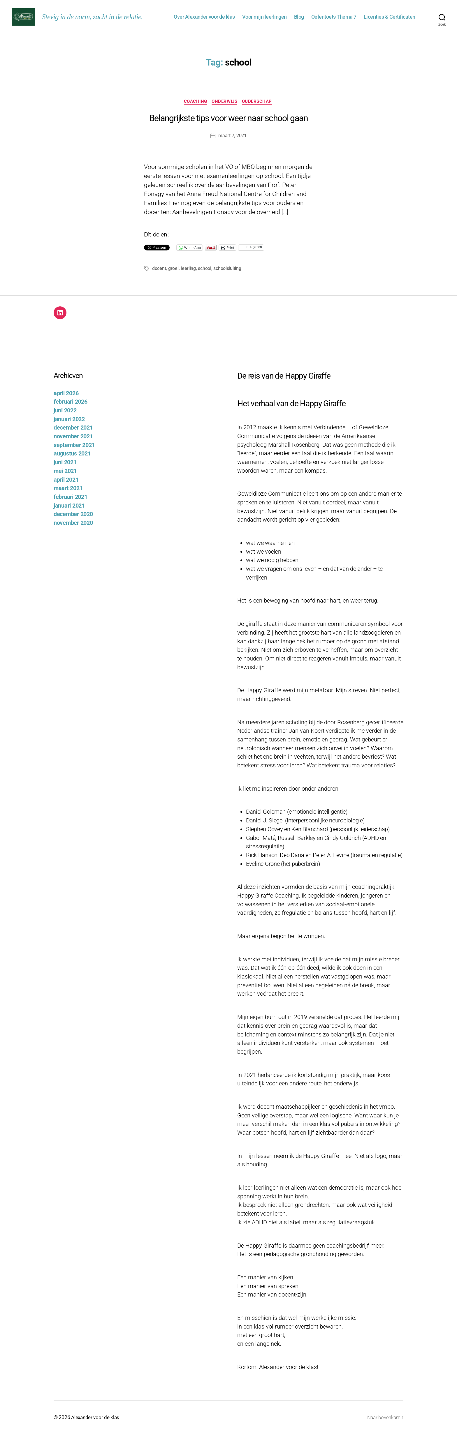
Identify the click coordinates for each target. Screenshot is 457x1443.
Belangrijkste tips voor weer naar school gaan (228, 128)
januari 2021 (69, 515)
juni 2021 (65, 471)
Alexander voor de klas (96, 1426)
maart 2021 (68, 497)
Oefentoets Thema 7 (333, 21)
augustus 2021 (72, 463)
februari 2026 (70, 411)
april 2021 (66, 489)
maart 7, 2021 (232, 145)
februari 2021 (70, 506)
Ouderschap (259, 111)
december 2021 (73, 437)
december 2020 (73, 523)
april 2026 (66, 402)
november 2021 (73, 445)
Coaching (194, 111)
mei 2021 (65, 480)
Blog (299, 21)
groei (173, 278)
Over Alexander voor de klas (204, 21)
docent (159, 278)
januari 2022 (69, 428)
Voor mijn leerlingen (264, 21)
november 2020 (73, 532)
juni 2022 (65, 419)
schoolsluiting (227, 278)
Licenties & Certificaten (389, 21)
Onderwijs (225, 111)
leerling (188, 278)
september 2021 (74, 454)
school (204, 278)
